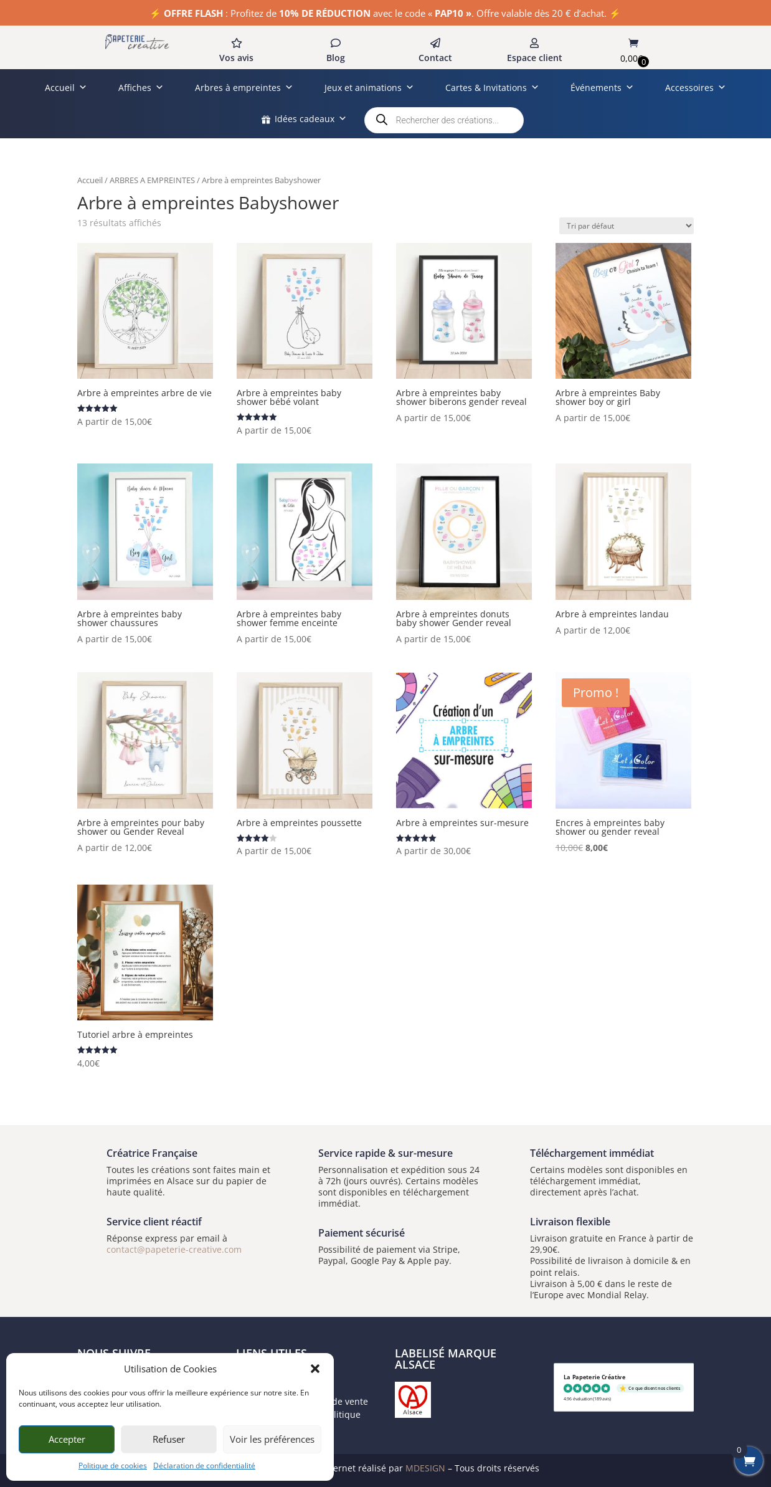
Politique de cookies (112, 1465)
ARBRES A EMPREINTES (152, 180)
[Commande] (626, 225)
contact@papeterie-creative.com (174, 1249)
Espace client (534, 58)
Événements (602, 87)
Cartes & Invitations (492, 87)
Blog (335, 58)
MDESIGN (425, 1468)
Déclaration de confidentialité (204, 1465)
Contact (435, 58)
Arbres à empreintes (244, 87)
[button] (315, 1368)
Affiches (141, 87)
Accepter (67, 1439)
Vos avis (236, 58)
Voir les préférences (272, 1439)
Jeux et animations (369, 87)
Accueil (66, 87)
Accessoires (695, 87)
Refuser (169, 1439)
